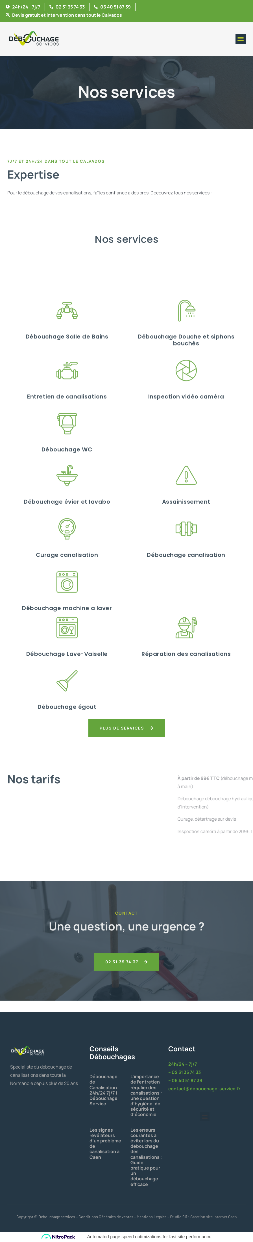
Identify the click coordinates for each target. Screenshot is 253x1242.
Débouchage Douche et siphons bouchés (186, 461)
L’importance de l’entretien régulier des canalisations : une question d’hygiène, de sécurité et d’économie (146, 1095)
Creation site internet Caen (213, 1216)
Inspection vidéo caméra (186, 518)
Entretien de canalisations (67, 518)
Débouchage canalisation (186, 671)
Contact (181, 1048)
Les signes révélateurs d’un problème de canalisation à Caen (105, 1143)
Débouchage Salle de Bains (67, 458)
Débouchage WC (67, 571)
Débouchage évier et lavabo (67, 618)
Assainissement (186, 618)
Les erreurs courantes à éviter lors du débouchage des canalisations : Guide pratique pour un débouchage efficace (146, 1157)
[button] (240, 39)
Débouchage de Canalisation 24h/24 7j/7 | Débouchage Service (103, 1090)
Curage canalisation (67, 671)
